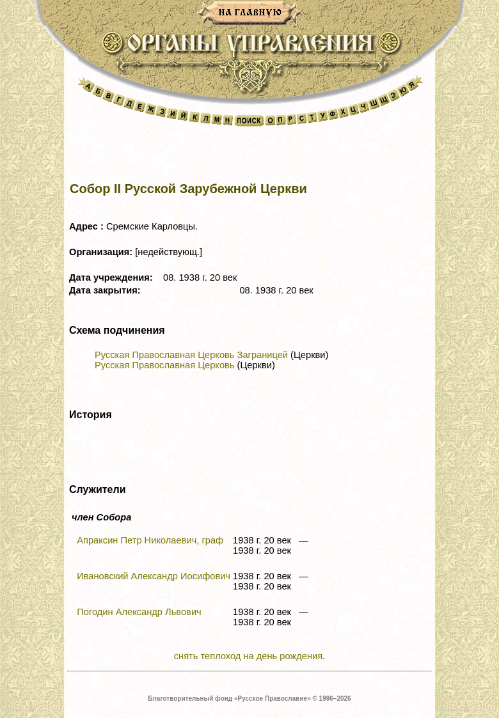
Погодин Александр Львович (139, 612)
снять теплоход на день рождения (248, 656)
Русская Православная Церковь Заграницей (191, 355)
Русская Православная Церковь (164, 365)
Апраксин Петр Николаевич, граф (150, 540)
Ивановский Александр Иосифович (153, 576)
